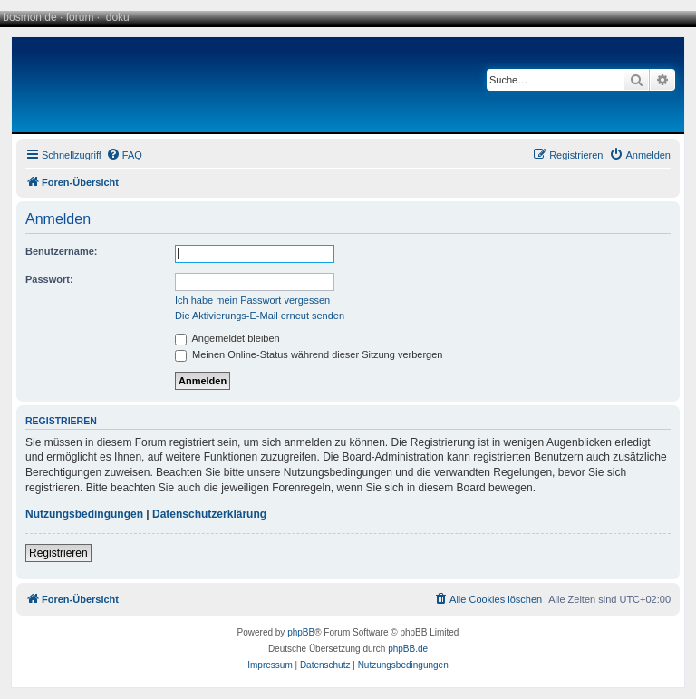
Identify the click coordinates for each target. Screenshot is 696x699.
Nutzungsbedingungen (84, 514)
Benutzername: (61, 251)
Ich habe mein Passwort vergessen (252, 300)
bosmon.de (29, 17)
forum (80, 17)
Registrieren (58, 553)
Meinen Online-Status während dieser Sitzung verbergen (308, 354)
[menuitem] (124, 155)
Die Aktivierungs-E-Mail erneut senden (259, 315)
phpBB (300, 632)
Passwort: (49, 279)
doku (118, 17)
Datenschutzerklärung (209, 514)
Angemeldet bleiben (227, 338)
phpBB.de (408, 649)
